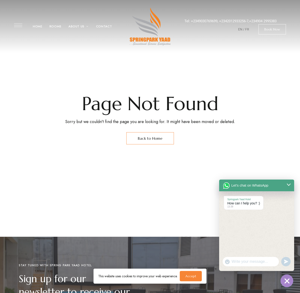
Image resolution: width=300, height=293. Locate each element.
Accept (190, 276)
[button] (272, 29)
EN (240, 29)
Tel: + (188, 21)
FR (247, 29)
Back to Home (150, 138)
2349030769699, (206, 21)
